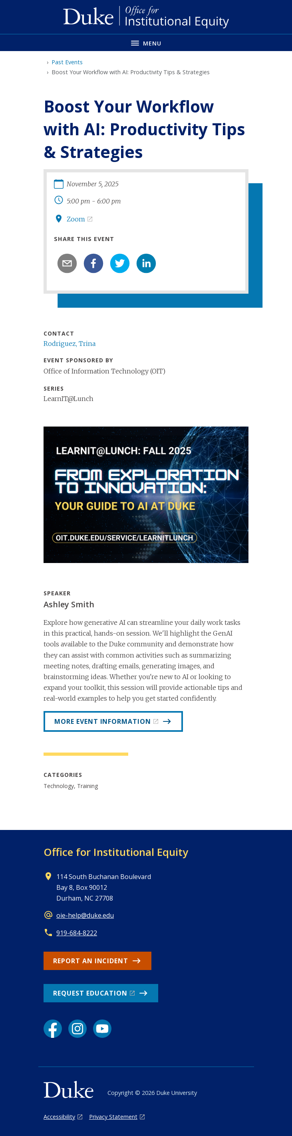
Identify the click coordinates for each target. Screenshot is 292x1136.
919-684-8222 (76, 933)
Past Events (67, 62)
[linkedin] (146, 263)
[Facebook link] (53, 1028)
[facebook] (93, 263)
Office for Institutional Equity (116, 852)
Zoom (76, 219)
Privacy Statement (113, 1116)
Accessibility (59, 1116)
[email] (67, 263)
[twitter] (120, 263)
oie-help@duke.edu (85, 915)
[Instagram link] (77, 1028)
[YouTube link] (102, 1028)
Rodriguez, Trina (69, 344)
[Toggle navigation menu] (146, 42)
